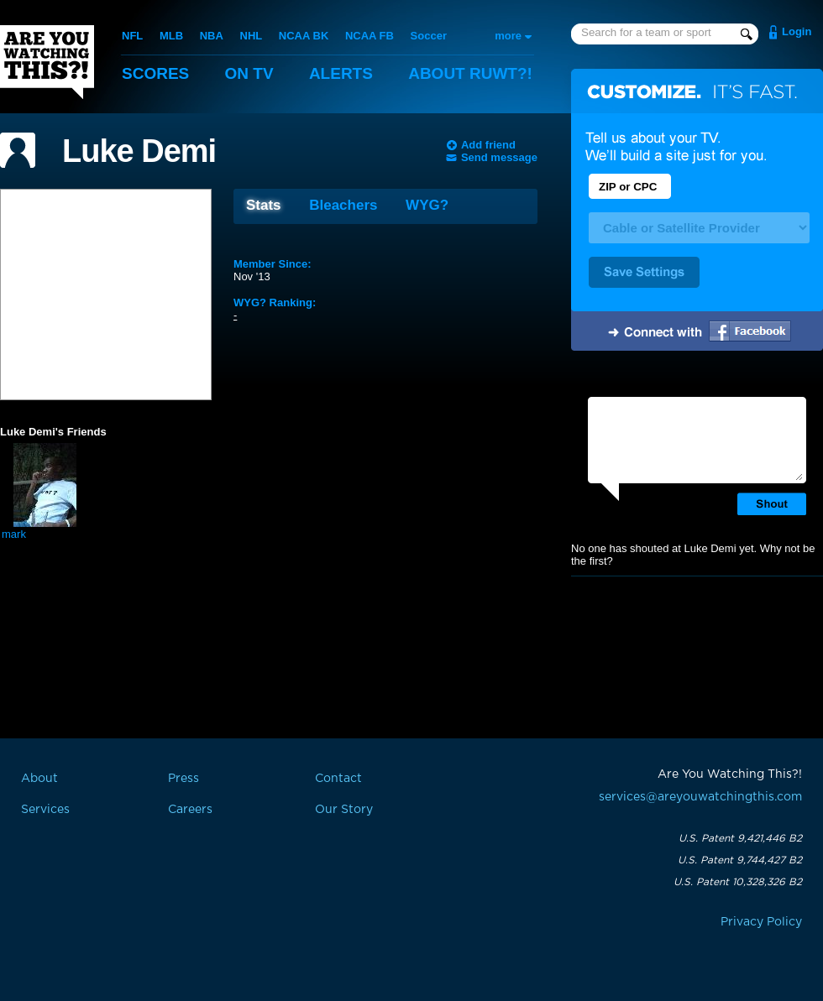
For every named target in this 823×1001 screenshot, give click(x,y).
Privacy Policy (761, 922)
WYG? (427, 205)
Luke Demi (139, 151)
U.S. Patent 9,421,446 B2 (740, 838)
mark (14, 534)
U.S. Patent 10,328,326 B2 (738, 882)
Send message (499, 157)
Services (45, 810)
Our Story (344, 810)
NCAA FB (369, 35)
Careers (190, 810)
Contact (338, 779)
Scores (155, 73)
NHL (251, 35)
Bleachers (343, 205)
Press (183, 779)
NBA (211, 35)
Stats (263, 205)
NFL (132, 35)
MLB (171, 35)
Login (796, 31)
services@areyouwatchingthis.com (700, 797)
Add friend (488, 144)
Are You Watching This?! (47, 62)
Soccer (429, 35)
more (508, 35)
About (470, 73)
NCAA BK (303, 35)
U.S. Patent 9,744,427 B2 (740, 860)
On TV (249, 73)
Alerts (341, 73)
